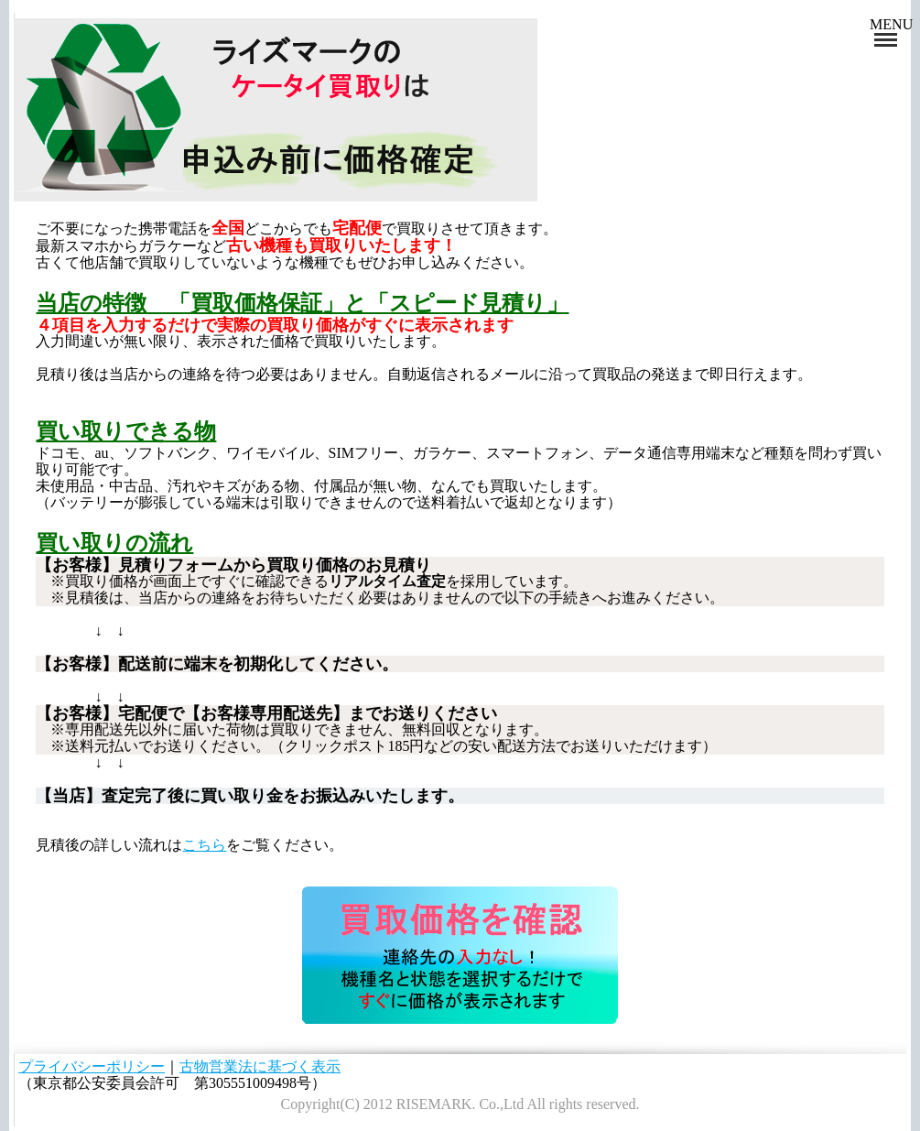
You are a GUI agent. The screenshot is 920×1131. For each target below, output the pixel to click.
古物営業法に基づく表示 (260, 1066)
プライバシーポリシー (91, 1066)
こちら (204, 845)
